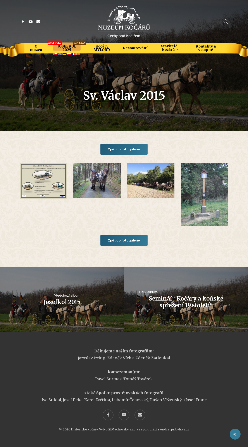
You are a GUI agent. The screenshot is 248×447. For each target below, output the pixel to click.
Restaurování (135, 48)
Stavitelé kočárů (169, 48)
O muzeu (36, 48)
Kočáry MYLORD (101, 48)
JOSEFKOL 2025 (66, 48)
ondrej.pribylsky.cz (174, 429)
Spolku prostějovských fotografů (130, 392)
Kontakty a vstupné (206, 48)
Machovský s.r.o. (123, 429)
